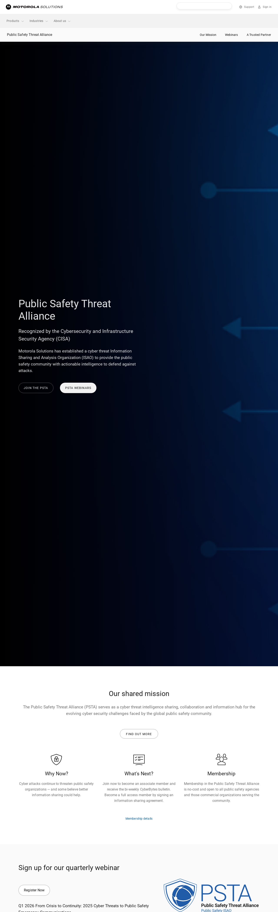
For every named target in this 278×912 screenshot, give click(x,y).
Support (249, 6)
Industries (39, 21)
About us (62, 21)
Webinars (231, 35)
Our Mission (208, 35)
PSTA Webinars (78, 388)
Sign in (267, 6)
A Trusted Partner (259, 35)
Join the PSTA (36, 388)
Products (15, 21)
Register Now (34, 889)
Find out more (139, 733)
